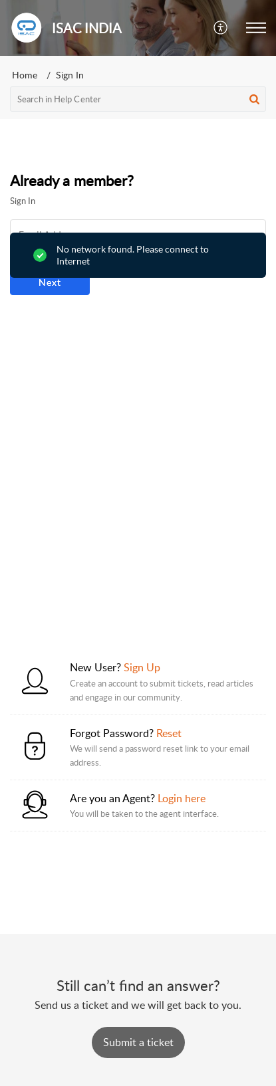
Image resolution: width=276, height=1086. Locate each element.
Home (24, 74)
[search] (138, 99)
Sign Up (142, 667)
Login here (182, 798)
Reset (169, 733)
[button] (221, 28)
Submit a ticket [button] (138, 1042)
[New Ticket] (138, 1042)
